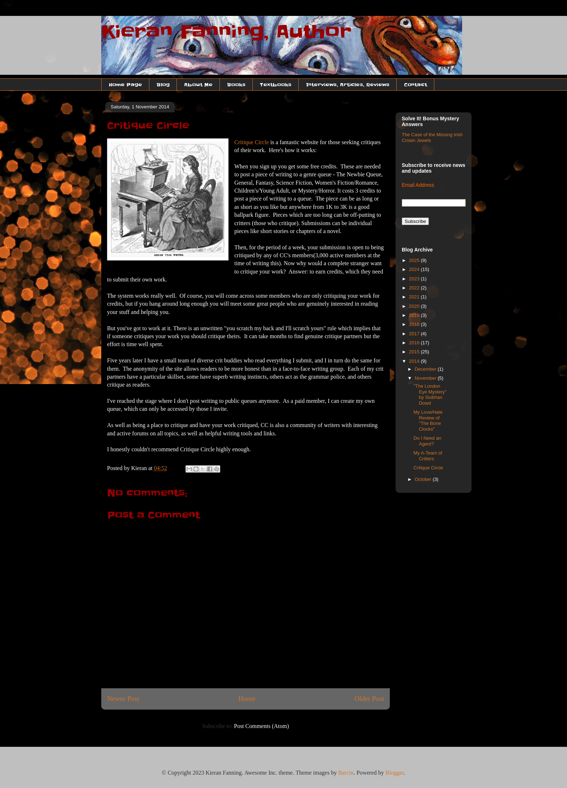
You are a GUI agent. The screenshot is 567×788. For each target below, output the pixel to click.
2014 (415, 361)
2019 (415, 315)
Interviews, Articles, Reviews (347, 84)
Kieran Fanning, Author (226, 31)
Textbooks (275, 84)
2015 (415, 351)
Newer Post (123, 698)
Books (236, 84)
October (424, 479)
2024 (415, 269)
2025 (415, 260)
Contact (415, 84)
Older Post (369, 698)
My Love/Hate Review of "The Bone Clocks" (427, 420)
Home (246, 698)
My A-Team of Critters (427, 455)
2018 (415, 324)
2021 (415, 297)
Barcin (346, 773)
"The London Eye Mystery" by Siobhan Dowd (429, 394)
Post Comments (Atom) (261, 726)
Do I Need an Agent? (427, 441)
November (426, 378)
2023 (415, 278)
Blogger (394, 773)
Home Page (125, 84)
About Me (198, 84)
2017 (415, 333)
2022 (415, 287)
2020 (415, 306)
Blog (163, 84)
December (426, 369)
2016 (415, 342)
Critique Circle (251, 142)
